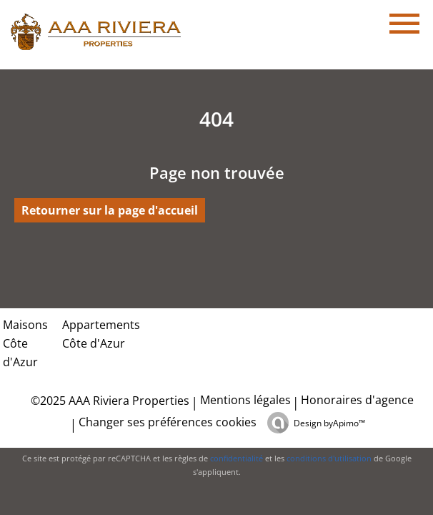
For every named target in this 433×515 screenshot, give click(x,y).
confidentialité (236, 458)
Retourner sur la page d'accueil (109, 210)
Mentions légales (245, 400)
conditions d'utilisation (329, 458)
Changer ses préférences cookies (168, 422)
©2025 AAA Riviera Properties (108, 400)
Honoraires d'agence (357, 400)
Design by (329, 423)
